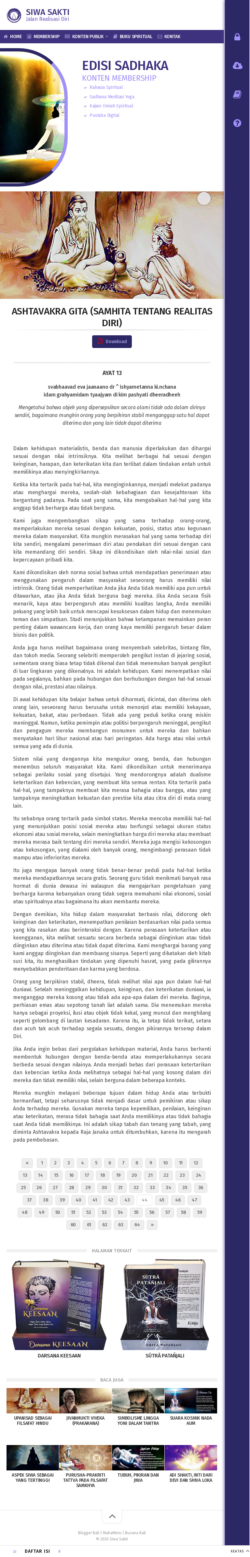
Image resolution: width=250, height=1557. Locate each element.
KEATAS (237, 1551)
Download (112, 341)
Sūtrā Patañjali (165, 1356)
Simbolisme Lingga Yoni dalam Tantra (138, 1420)
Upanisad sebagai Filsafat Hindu (33, 1420)
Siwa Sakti (48, 12)
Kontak (172, 36)
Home (16, 36)
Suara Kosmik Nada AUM (191, 1420)
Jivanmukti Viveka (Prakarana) (85, 1420)
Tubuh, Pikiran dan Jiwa (138, 1477)
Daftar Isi (37, 1551)
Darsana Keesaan (59, 1356)
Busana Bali (135, 1533)
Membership (47, 36)
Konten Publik (88, 36)
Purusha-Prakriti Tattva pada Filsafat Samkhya (85, 1480)
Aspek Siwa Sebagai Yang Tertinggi (32, 1477)
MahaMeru (112, 1533)
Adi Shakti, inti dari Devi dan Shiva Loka (191, 1477)
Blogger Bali (88, 1533)
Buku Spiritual (136, 36)
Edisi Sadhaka (125, 66)
